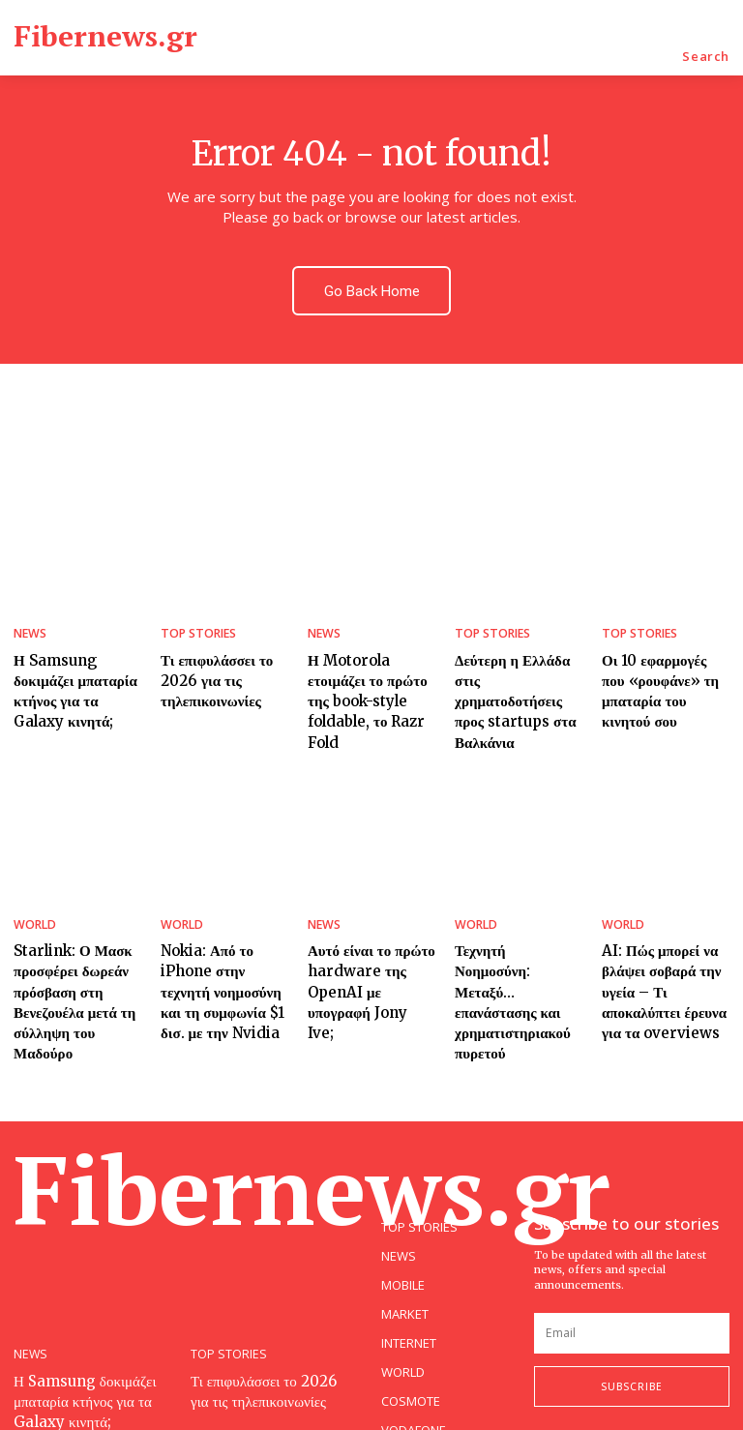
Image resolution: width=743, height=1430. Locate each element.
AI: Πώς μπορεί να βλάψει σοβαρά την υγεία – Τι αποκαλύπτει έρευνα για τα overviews (665, 937)
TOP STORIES (196, 621)
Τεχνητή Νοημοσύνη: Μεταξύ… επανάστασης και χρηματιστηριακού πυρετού (518, 929)
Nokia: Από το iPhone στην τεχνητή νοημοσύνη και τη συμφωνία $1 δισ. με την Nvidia (224, 937)
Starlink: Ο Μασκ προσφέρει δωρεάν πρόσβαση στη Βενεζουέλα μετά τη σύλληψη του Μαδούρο (76, 937)
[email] (631, 1251)
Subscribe (632, 1304)
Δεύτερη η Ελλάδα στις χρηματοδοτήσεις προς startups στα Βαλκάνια (517, 671)
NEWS (29, 621)
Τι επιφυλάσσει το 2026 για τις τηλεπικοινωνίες (209, 662)
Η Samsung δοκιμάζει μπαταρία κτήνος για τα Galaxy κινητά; (74, 671)
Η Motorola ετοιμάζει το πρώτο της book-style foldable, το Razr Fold (370, 671)
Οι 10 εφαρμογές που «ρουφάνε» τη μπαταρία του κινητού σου (661, 671)
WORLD (33, 879)
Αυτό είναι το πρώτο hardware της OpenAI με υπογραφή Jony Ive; (368, 929)
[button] (705, 56)
